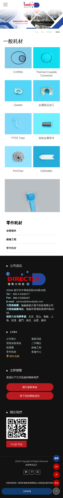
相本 (42, 32)
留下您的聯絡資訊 (30, 395)
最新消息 (36, 338)
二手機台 (36, 343)
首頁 (36, 32)
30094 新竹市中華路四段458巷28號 (26, 290)
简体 (56, 483)
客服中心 (36, 351)
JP (56, 475)
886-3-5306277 (21, 294)
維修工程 (11, 239)
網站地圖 (14, 356)
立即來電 (27, 491)
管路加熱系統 (13, 343)
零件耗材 (11, 248)
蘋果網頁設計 (31, 465)
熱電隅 (10, 347)
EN (56, 467)
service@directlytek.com (29, 301)
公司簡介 (11, 338)
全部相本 (11, 230)
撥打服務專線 (29, 387)
